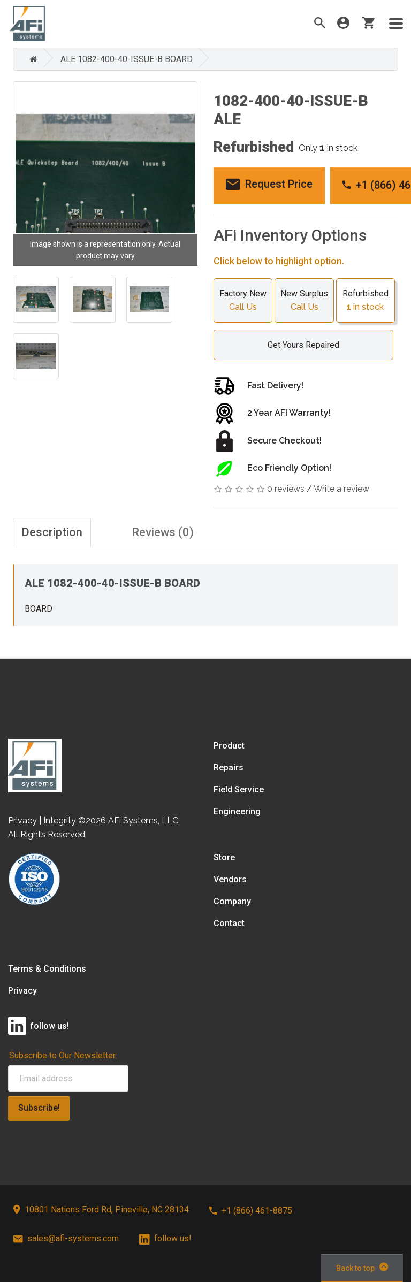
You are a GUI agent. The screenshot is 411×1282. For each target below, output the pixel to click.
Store (224, 857)
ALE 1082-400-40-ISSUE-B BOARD (126, 59)
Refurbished (365, 301)
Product (229, 746)
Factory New (243, 301)
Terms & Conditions (47, 969)
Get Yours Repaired (298, 345)
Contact (229, 923)
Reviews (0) (163, 532)
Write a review (341, 489)
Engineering (237, 811)
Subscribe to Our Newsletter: (63, 1055)
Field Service (239, 789)
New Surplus (304, 301)
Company (232, 901)
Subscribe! (39, 1108)
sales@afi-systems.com (66, 1238)
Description (51, 532)
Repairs (228, 767)
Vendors (230, 879)
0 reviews (286, 489)
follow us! (165, 1238)
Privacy (22, 991)
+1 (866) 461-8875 (250, 1210)
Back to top (362, 1267)
